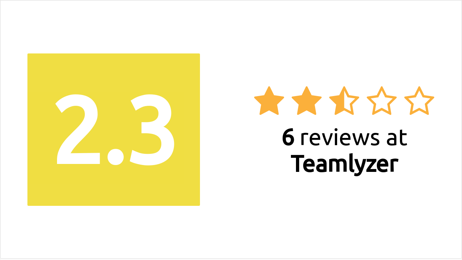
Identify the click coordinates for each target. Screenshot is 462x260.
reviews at (344, 150)
